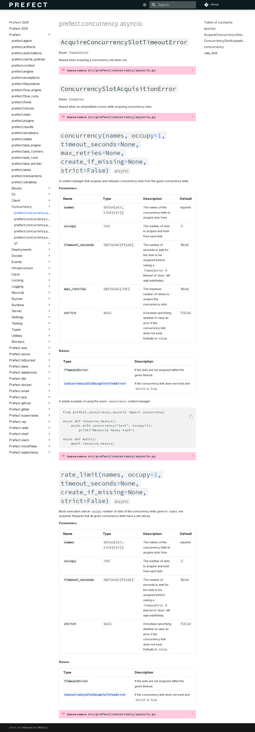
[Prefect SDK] (28, 5)
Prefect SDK (19, 22)
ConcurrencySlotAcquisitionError (95, 383)
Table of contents (218, 22)
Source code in (112, 70)
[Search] (172, 4)
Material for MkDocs (35, 727)
